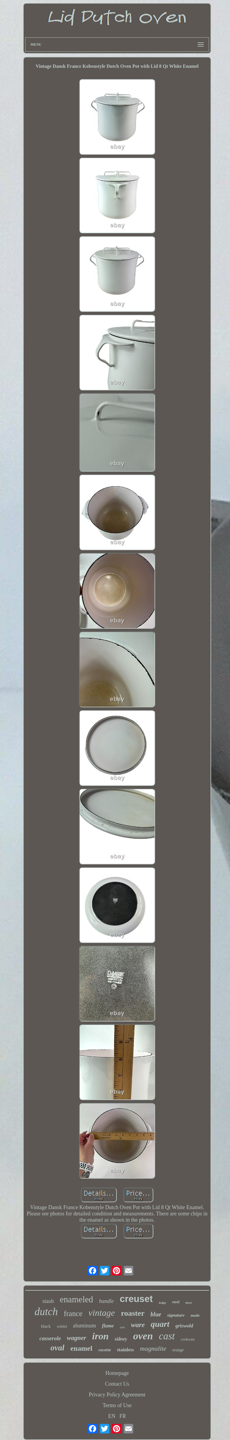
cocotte (104, 1350)
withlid (62, 1326)
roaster (133, 1313)
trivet (188, 1302)
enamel (81, 1348)
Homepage (117, 1373)
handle (106, 1301)
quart (160, 1324)
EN (111, 1416)
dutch (46, 1312)
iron (100, 1336)
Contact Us (117, 1384)
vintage (101, 1313)
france (73, 1313)
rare (122, 1327)
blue (156, 1314)
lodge (162, 1302)
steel (176, 1302)
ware (138, 1325)
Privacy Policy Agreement (117, 1395)
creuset (136, 1299)
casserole (50, 1338)
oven (143, 1335)
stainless (125, 1349)
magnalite (153, 1348)
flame (108, 1326)
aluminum (84, 1325)
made (195, 1315)
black (46, 1326)
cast (167, 1336)
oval (58, 1347)
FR (122, 1416)
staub (48, 1301)
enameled (76, 1299)
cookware (188, 1339)
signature (175, 1315)
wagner (76, 1337)
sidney (121, 1338)
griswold (184, 1326)
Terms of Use (117, 1405)
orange (178, 1350)
